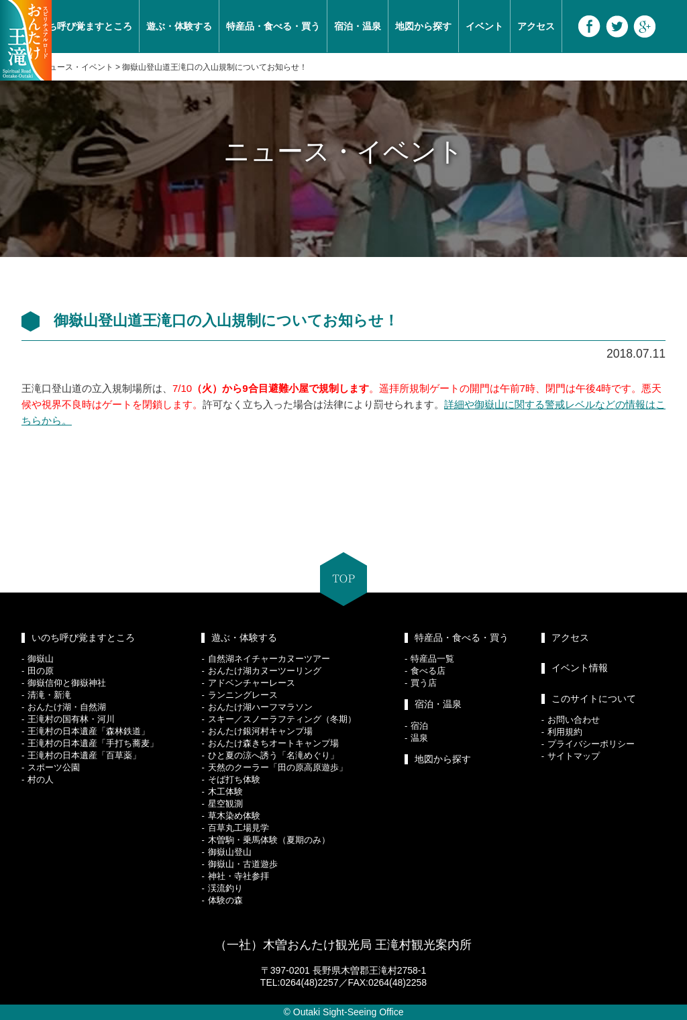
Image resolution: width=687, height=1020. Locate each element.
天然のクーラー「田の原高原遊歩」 (278, 767)
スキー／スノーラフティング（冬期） (282, 719)
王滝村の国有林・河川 (71, 719)
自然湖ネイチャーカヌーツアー (269, 659)
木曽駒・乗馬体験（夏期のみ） (269, 840)
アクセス (536, 26)
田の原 (41, 671)
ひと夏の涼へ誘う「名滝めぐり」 (273, 755)
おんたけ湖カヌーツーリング (264, 671)
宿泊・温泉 (357, 26)
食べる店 (428, 671)
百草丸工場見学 (238, 828)
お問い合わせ (573, 720)
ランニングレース (243, 695)
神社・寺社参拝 (238, 876)
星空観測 (225, 804)
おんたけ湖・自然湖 (67, 707)
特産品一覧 (432, 659)
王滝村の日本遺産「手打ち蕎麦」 (93, 743)
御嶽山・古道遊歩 (243, 864)
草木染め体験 (234, 816)
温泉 (419, 738)
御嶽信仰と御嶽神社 (67, 683)
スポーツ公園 (54, 767)
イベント (484, 26)
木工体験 (225, 791)
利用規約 (564, 732)
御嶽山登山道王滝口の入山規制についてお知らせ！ (214, 67)
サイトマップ (573, 756)
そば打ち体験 (234, 779)
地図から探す (423, 26)
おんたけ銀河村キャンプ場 (260, 731)
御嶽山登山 (230, 852)
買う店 (424, 683)
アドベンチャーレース (251, 683)
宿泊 (419, 726)
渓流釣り (225, 888)
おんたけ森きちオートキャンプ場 (273, 743)
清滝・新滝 (49, 695)
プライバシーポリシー (591, 744)
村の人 (41, 779)
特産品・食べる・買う (273, 26)
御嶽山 (41, 659)
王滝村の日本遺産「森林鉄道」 (89, 731)
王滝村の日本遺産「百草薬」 (84, 755)
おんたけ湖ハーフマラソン (260, 707)
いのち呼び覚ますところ (80, 26)
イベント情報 (579, 667)
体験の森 (225, 900)
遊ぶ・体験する (179, 26)
